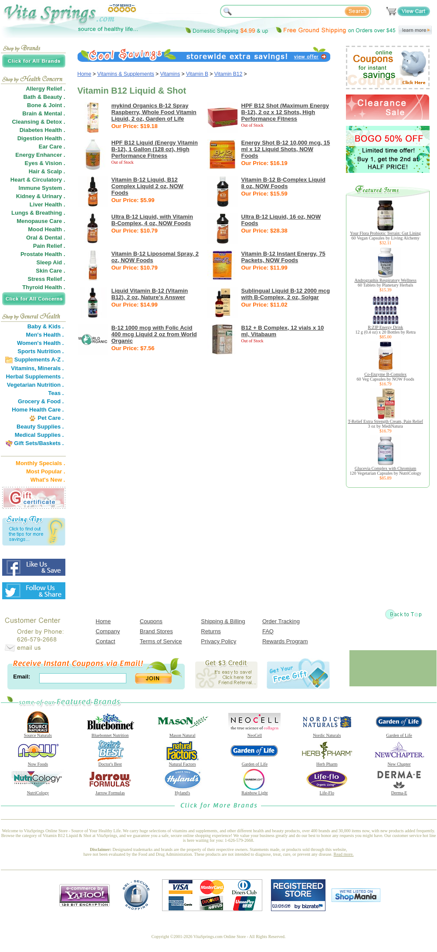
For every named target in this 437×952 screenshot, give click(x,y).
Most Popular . (45, 471)
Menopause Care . (41, 221)
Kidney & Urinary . (40, 196)
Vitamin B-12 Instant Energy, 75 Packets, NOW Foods (283, 256)
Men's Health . (45, 334)
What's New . (47, 479)
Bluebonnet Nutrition (110, 733)
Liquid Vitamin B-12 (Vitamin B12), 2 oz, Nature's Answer (150, 293)
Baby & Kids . (45, 326)
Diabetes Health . (42, 130)
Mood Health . (46, 229)
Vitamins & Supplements (125, 74)
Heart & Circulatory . (37, 179)
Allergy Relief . (45, 88)
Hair (34, 171)
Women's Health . (40, 343)
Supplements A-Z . (39, 359)
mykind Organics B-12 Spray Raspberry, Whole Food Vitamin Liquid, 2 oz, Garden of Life (154, 112)
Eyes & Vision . (45, 163)
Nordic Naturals (327, 733)
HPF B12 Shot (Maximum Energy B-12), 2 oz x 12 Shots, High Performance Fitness (285, 112)
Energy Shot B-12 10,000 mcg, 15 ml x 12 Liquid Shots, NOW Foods (285, 149)
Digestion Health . (41, 138)
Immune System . (42, 188)
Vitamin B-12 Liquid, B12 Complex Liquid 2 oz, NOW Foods (147, 186)
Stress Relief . (46, 279)
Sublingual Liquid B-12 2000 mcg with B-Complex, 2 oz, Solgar (285, 293)
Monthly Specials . (40, 463)
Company (108, 631)
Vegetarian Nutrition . (35, 384)
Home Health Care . (38, 409)
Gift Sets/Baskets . (39, 443)
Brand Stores (156, 631)
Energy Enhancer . (40, 155)
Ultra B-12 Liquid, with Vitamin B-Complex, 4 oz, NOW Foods (152, 219)
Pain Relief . (49, 246)
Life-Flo (327, 791)
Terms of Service (161, 641)
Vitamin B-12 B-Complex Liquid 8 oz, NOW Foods (283, 182)
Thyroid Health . (43, 287)
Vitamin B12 (228, 74)
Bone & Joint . (46, 105)
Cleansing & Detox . (38, 121)
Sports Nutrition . (40, 351)
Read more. (344, 854)
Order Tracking (281, 621)
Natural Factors (182, 762)
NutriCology (38, 791)
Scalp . (56, 171)
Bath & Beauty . (44, 97)
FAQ (268, 631)
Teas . (56, 393)
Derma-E (399, 791)
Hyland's (182, 791)
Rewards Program (285, 641)
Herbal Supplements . (35, 376)
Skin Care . (50, 270)
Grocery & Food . (41, 401)
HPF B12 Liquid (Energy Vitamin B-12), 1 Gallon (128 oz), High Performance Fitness (155, 149)
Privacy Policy (218, 641)
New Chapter (399, 762)
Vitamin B (197, 74)
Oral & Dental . (45, 237)
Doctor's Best (110, 762)
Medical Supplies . (39, 435)
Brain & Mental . (43, 113)
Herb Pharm (327, 762)
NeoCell (254, 733)
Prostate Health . (42, 254)
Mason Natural (182, 733)
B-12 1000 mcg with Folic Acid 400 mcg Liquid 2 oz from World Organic (154, 334)
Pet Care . (50, 418)
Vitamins (170, 74)
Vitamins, (23, 368)
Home (84, 74)
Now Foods (38, 762)
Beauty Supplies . (40, 426)
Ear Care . (52, 146)
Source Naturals (38, 733)
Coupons (151, 621)
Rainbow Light (254, 791)
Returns (211, 631)
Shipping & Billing (223, 621)
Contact (105, 641)
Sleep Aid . (51, 262)
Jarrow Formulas (110, 791)
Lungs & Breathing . (38, 212)
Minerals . (51, 368)
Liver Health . (47, 204)
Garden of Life (399, 733)
